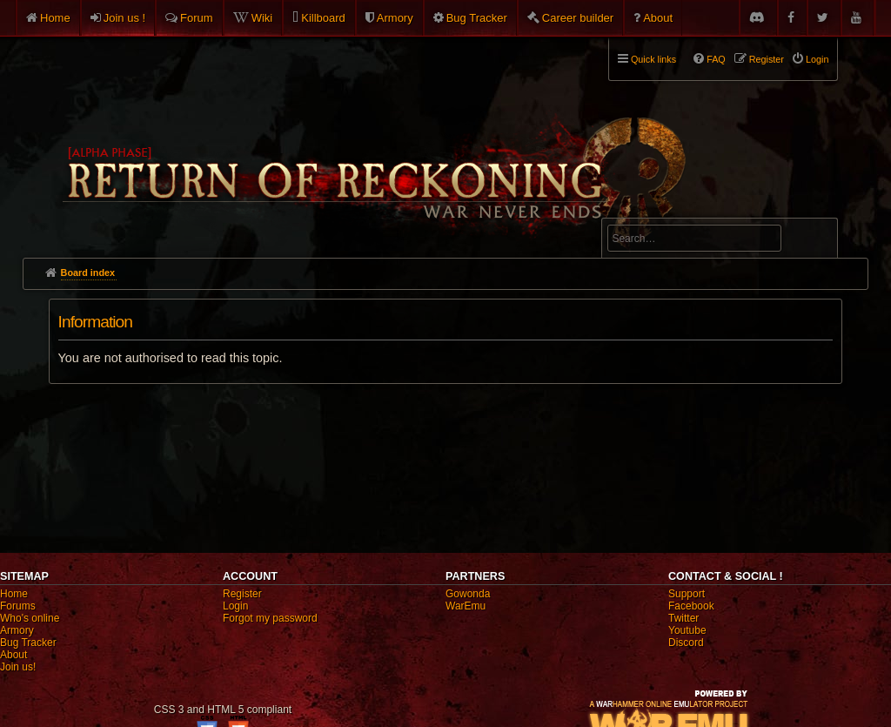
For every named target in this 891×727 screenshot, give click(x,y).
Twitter (683, 618)
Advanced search (661, 210)
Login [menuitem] (817, 59)
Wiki (262, 17)
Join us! (18, 667)
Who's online (29, 618)
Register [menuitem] (766, 59)
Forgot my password (270, 618)
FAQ (716, 59)
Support (686, 594)
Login (235, 606)
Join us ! (124, 17)
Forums (18, 606)
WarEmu (466, 606)
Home (55, 17)
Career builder (577, 17)
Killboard (323, 17)
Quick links (653, 59)
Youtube (687, 630)
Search (814, 241)
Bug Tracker (476, 17)
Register (242, 594)
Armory (395, 17)
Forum (196, 17)
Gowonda (468, 594)
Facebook (691, 606)
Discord (686, 642)
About (658, 17)
